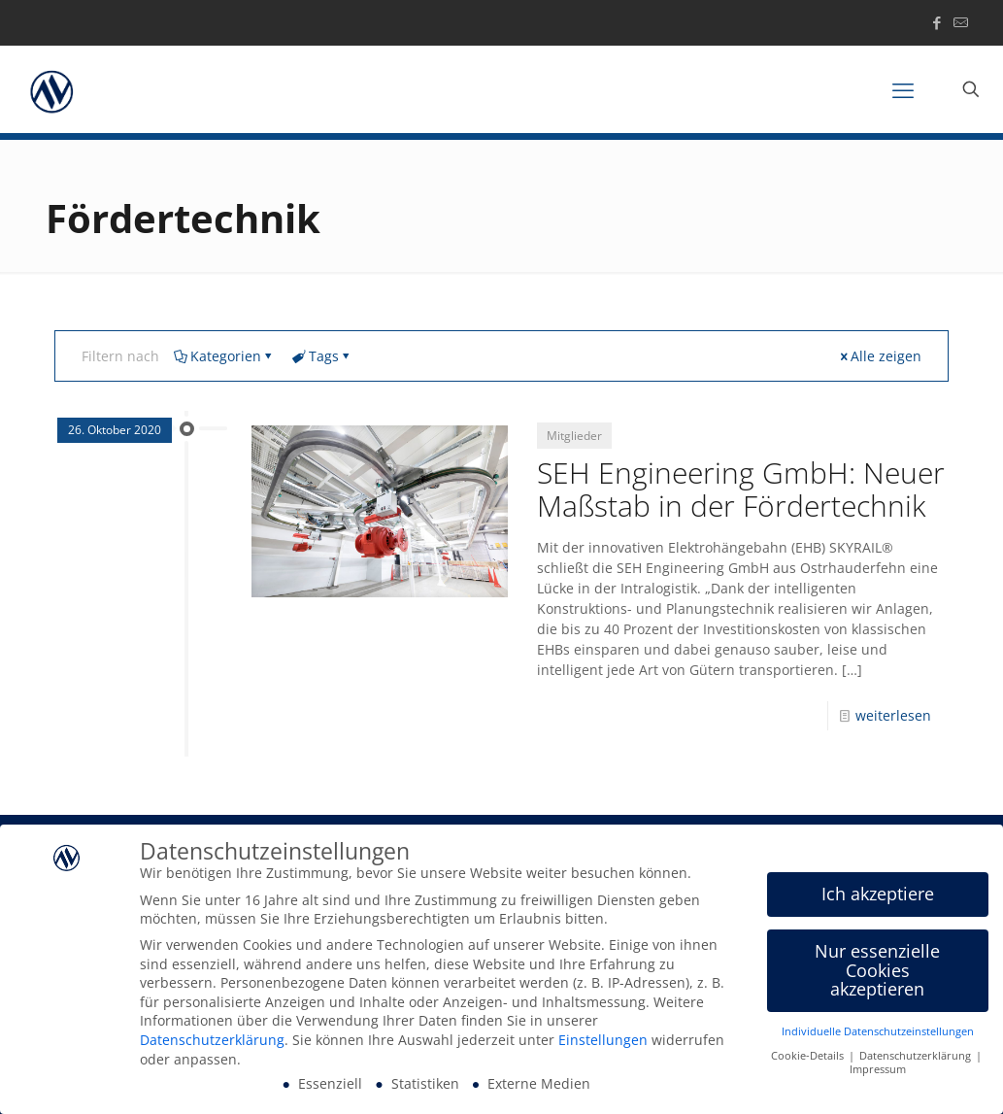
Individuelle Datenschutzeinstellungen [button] (878, 1033)
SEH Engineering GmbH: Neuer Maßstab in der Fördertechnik (741, 489)
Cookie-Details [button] (809, 1057)
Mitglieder (574, 435)
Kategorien (224, 356)
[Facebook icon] (936, 22)
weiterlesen (893, 715)
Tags (322, 356)
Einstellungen (603, 1041)
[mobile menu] (902, 89)
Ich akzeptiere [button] (877, 895)
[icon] (960, 22)
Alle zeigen (879, 356)
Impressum (878, 1072)
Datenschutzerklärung (212, 1041)
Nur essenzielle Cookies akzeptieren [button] (877, 971)
